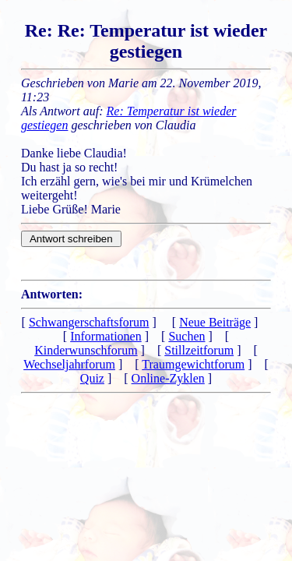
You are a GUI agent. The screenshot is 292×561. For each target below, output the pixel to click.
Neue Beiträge (215, 322)
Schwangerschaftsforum (89, 322)
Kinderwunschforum (85, 350)
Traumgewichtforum (193, 364)
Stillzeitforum (199, 350)
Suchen (186, 336)
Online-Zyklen (168, 378)
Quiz (92, 378)
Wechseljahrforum (69, 364)
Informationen (106, 336)
